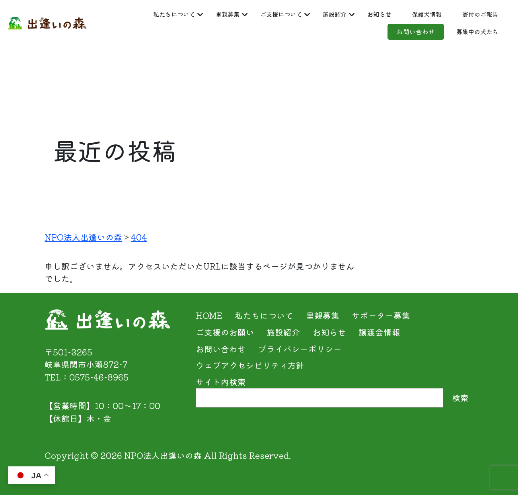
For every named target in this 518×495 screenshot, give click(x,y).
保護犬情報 (468, 14)
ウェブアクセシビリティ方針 (250, 365)
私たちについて (156, 14)
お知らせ (409, 14)
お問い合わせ (382, 35)
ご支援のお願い (225, 332)
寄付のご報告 (310, 35)
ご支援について (289, 14)
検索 (460, 398)
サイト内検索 (221, 382)
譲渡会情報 (379, 332)
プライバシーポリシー (300, 349)
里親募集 (222, 14)
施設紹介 (355, 14)
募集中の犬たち (459, 35)
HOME (209, 315)
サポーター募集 (381, 315)
